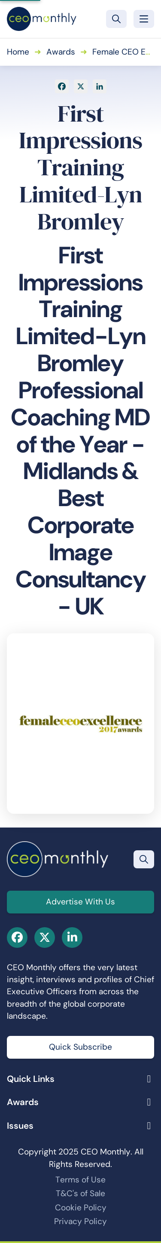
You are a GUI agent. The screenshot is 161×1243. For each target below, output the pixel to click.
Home (18, 51)
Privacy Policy (80, 1221)
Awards (60, 51)
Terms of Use (80, 1179)
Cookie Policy (80, 1207)
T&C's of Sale (80, 1193)
